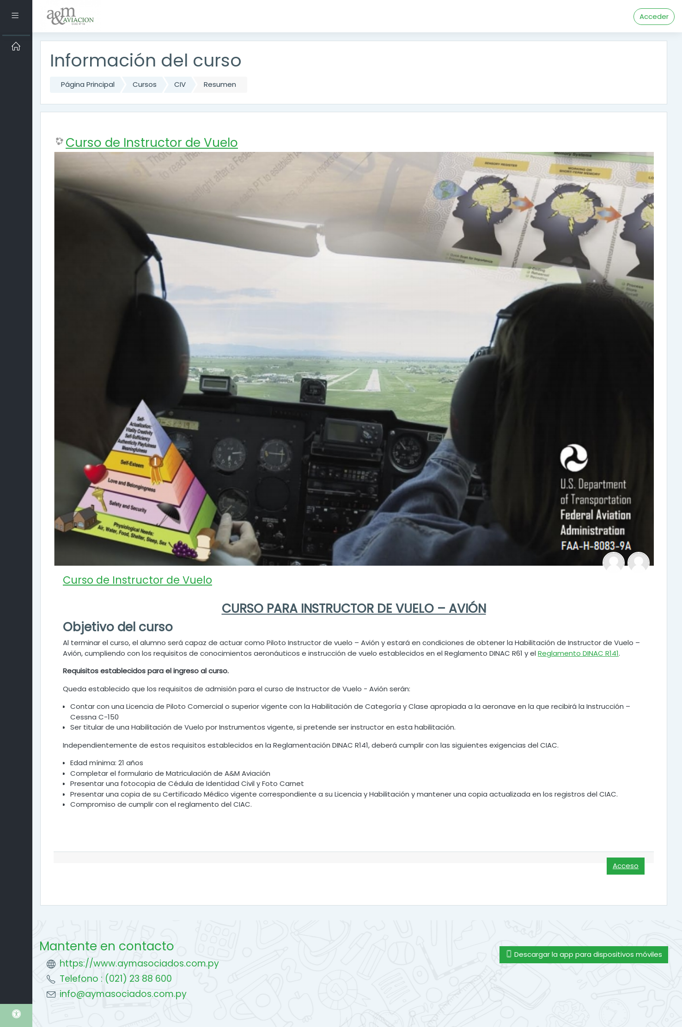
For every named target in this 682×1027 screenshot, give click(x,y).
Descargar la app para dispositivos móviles (583, 954)
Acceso (626, 865)
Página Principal (88, 84)
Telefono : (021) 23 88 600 (116, 979)
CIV (180, 84)
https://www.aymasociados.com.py (139, 963)
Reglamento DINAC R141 (578, 653)
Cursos (145, 84)
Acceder (654, 16)
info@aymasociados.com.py (123, 994)
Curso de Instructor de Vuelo (152, 142)
